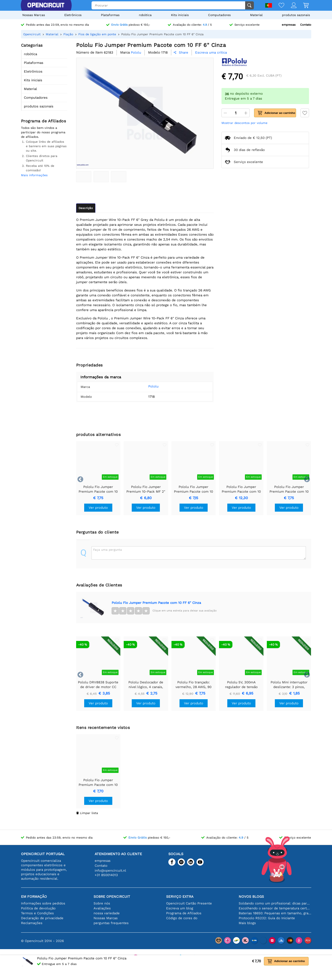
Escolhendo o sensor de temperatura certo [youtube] (275, 908)
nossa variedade (107, 913)
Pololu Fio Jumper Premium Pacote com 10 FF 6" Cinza (156, 603)
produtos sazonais (296, 15)
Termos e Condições (37, 913)
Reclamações (31, 923)
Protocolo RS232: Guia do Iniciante (267, 918)
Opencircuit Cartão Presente (189, 903)
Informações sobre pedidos (43, 903)
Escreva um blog (179, 908)
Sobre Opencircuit (112, 896)
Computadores (219, 15)
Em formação (34, 896)
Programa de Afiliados (183, 913)
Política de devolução (38, 908)
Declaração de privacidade (42, 918)
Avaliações (102, 908)
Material (256, 15)
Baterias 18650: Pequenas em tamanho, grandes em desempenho (275, 913)
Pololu (147, 386)
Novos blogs (251, 896)
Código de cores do (181, 918)
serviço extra (179, 896)
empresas (289, 24)
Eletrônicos (72, 15)
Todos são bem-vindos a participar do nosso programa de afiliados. (43, 132)
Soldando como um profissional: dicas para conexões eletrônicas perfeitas (275, 903)
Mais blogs (247, 923)
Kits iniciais (180, 15)
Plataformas (110, 15)
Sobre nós (102, 903)
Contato (305, 24)
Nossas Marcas (33, 15)
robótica (145, 15)
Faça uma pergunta (107, 549)
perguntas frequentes (111, 923)
